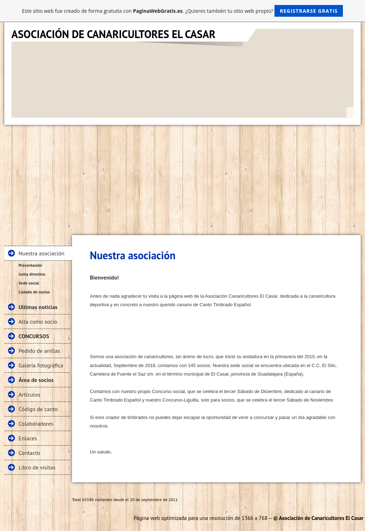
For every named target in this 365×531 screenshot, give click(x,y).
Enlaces (28, 438)
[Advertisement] (182, 178)
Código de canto (38, 409)
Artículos (29, 394)
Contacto (29, 452)
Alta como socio (38, 321)
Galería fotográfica (41, 365)
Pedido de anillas (39, 350)
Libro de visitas (37, 467)
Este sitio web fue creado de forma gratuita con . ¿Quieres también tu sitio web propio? (182, 11)
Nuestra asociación (42, 253)
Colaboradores (36, 423)
